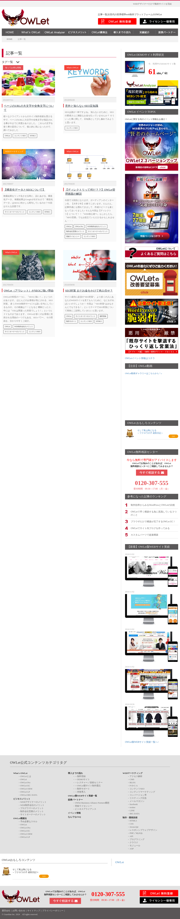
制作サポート (71, 320)
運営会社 (6, 910)
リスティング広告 (138, 797)
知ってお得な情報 (13, 67)
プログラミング (137, 839)
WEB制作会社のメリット (96, 225)
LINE (132, 810)
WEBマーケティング (14, 151)
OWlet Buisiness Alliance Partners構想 (92, 802)
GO (173, 436)
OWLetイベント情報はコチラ (140, 358)
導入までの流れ (75, 773)
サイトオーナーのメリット (15, 210)
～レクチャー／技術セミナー (89, 782)
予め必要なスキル (28, 821)
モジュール (135, 845)
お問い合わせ (18, 910)
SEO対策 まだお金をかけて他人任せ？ (89, 289)
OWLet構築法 (20, 818)
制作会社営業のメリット (75, 230)
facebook (134, 804)
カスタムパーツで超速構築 (144, 534)
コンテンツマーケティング (142, 791)
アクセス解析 (136, 776)
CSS (132, 823)
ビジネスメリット (21, 798)
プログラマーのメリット (32, 808)
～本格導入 (80, 791)
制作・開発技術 (130, 817)
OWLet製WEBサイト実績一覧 (82, 795)
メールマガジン (137, 801)
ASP (132, 848)
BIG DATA (135, 813)
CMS (132, 779)
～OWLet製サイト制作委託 (88, 785)
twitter (132, 807)
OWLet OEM (26, 788)
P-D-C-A (134, 785)
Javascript (134, 826)
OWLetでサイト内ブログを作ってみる (150, 528)
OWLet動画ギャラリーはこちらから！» (143, 373)
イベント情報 (74, 812)
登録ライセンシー (72, 235)
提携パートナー (75, 799)
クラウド (134, 842)
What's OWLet (72, 67)
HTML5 (33, 134)
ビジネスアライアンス (85, 808)
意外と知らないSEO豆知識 (81, 104)
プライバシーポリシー (52, 910)
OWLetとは (25, 776)
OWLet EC (25, 785)
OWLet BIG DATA (28, 794)
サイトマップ (33, 910)
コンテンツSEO (20, 134)
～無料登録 (80, 776)
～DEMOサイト (82, 779)
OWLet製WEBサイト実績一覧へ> (142, 741)
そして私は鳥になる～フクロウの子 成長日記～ (150, 431)
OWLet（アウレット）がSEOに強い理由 (29, 289)
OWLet (7, 134)
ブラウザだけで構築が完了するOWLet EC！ (153, 521)
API (131, 835)
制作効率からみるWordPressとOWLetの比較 (153, 504)
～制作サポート (82, 788)
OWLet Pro (79, 225)
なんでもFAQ (74, 816)
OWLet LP (25, 791)
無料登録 (103, 314)
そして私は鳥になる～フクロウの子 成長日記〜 (25, 870)
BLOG (132, 782)
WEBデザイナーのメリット (33, 801)
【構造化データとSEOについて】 (24, 188)
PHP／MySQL (136, 832)
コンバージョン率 (138, 794)
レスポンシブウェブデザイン (143, 829)
